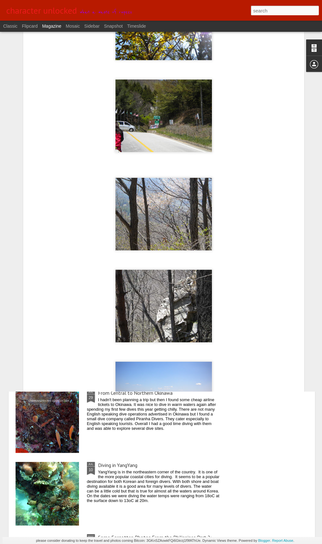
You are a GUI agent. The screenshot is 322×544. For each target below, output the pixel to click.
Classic (10, 26)
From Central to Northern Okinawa (135, 393)
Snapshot (113, 26)
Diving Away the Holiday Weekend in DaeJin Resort (151, 320)
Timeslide (136, 26)
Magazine (52, 26)
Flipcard (30, 26)
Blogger (264, 540)
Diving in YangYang (117, 465)
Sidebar (92, 26)
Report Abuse (282, 540)
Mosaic (73, 26)
